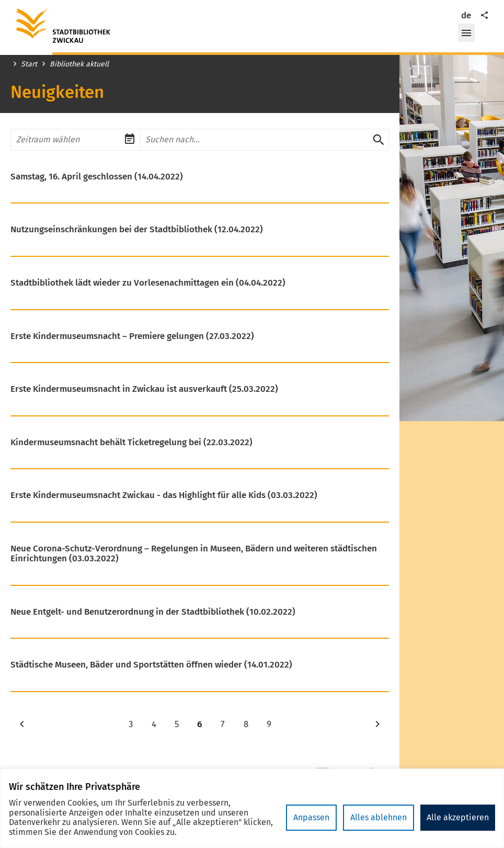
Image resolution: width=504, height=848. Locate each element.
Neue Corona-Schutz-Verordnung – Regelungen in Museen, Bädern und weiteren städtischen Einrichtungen (193, 554)
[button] (466, 33)
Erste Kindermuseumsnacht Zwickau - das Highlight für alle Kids (163, 495)
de (466, 15)
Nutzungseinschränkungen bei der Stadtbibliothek (136, 229)
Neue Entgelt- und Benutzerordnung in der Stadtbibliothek (152, 612)
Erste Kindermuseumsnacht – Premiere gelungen (132, 336)
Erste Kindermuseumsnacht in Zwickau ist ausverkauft (144, 389)
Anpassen (311, 817)
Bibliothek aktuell (79, 64)
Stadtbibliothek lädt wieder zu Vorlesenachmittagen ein (147, 283)
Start (29, 64)
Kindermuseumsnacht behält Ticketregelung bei (131, 442)
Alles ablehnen (378, 817)
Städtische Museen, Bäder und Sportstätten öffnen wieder (151, 665)
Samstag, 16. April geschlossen (96, 177)
